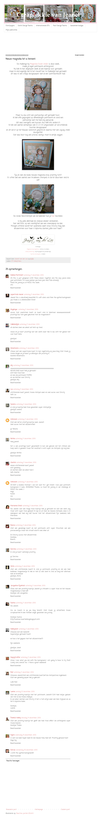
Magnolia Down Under (39, 64)
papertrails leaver (16, 294)
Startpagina (10, 25)
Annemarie (14, 348)
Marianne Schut (16, 506)
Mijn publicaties (11, 30)
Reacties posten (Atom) (25, 813)
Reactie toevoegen (12, 761)
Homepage (39, 809)
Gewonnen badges (76, 25)
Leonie (12, 691)
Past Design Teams (60, 25)
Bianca (12, 525)
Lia (11, 389)
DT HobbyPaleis (16, 261)
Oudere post (65, 809)
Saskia (12, 603)
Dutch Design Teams (25, 25)
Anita (12, 566)
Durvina (13, 549)
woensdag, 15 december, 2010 (25, 735)
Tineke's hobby (15, 718)
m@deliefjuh (14, 324)
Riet (11, 672)
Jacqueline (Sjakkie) (17, 585)
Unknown (13, 419)
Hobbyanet (14, 629)
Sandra (13, 404)
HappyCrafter (15, 657)
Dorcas (12, 750)
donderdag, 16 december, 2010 (27, 750)
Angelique (14, 309)
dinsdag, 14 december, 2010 (31, 718)
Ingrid (12, 735)
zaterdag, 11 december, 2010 (34, 275)
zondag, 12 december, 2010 (25, 691)
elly (11, 365)
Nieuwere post (11, 809)
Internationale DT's (43, 25)
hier (53, 216)
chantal (13, 462)
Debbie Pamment (16, 275)
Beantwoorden (15, 288)
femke (12, 438)
